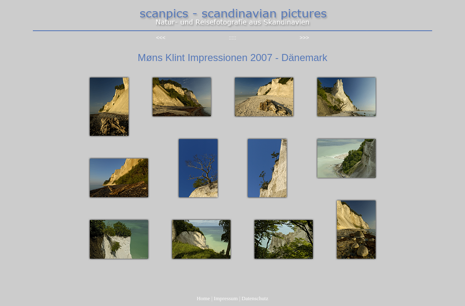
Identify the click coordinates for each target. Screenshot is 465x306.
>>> (304, 37)
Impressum (226, 298)
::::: (232, 37)
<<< (161, 37)
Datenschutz (255, 298)
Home (203, 298)
